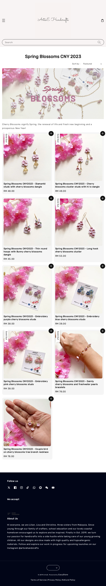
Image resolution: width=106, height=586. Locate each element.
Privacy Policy (54, 580)
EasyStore (63, 575)
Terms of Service (39, 580)
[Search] (99, 42)
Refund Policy (68, 580)
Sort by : (76, 64)
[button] (3, 20)
